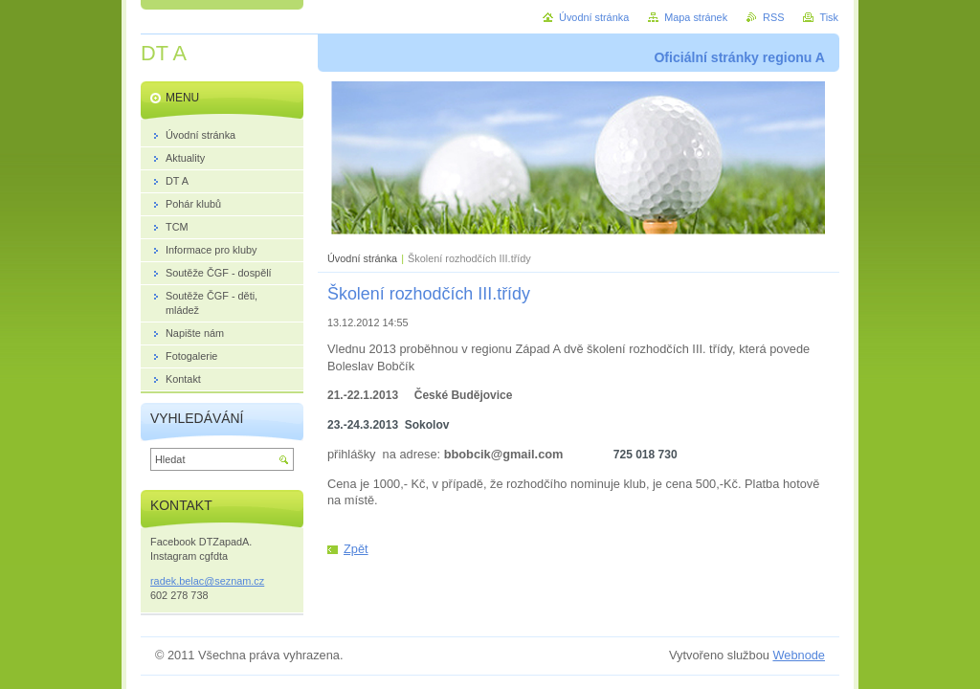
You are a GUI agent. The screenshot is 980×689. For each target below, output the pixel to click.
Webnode (798, 655)
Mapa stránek (695, 17)
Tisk (828, 17)
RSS (773, 17)
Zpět (356, 549)
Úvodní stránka (362, 258)
